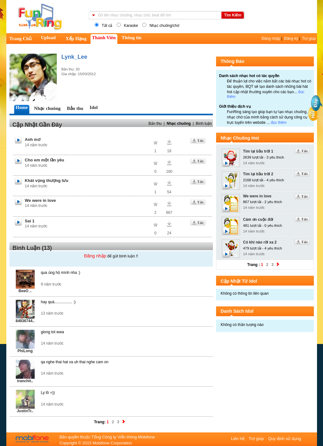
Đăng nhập (271, 38)
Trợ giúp (309, 38)
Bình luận (204, 123)
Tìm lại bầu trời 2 (258, 174)
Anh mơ (32, 139)
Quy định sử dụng (284, 438)
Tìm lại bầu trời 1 (258, 151)
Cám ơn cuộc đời (258, 219)
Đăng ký (291, 38)
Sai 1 (30, 221)
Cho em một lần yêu (44, 160)
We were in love (40, 200)
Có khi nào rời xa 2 (260, 242)
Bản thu (155, 123)
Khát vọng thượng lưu (46, 180)
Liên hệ (238, 438)
